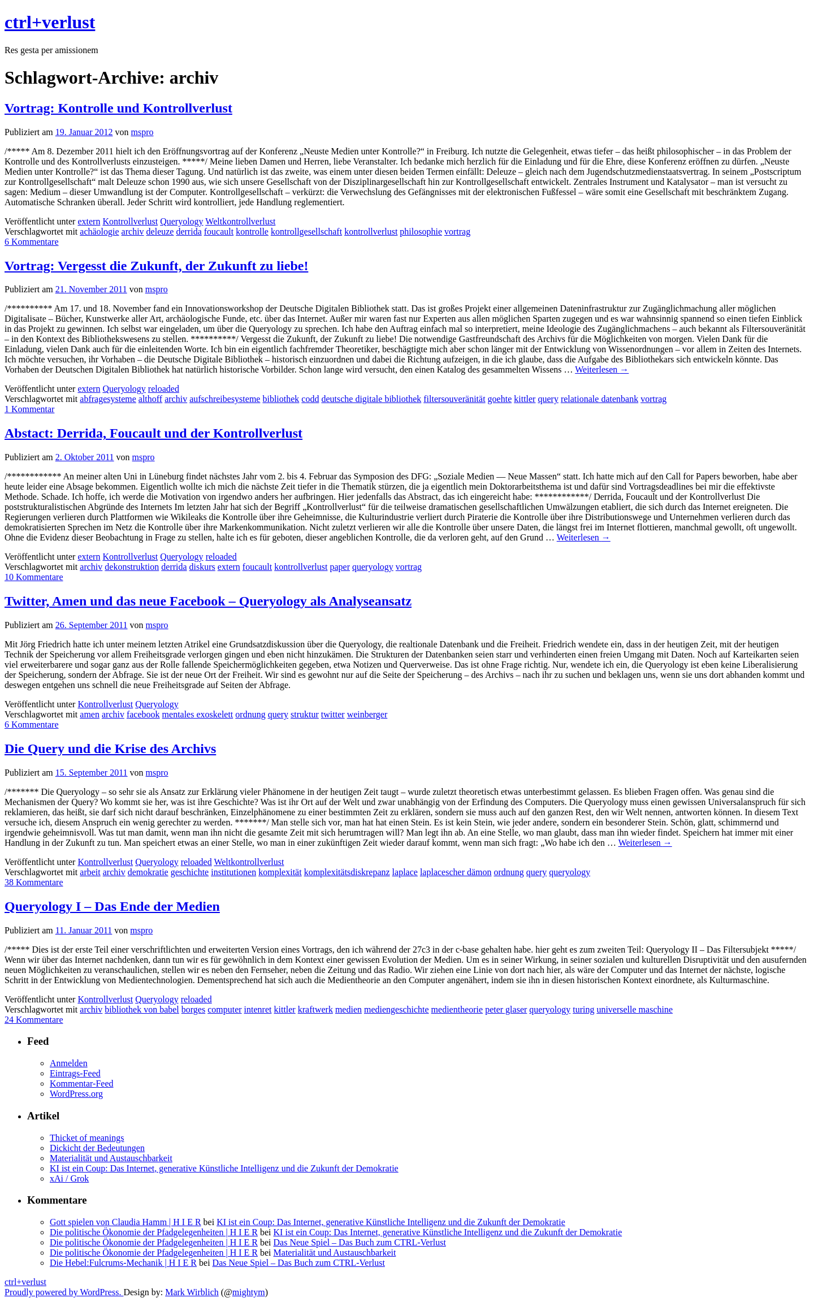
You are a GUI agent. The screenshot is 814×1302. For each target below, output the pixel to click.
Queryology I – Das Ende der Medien (112, 906)
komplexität (279, 872)
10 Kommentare (34, 577)
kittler (524, 399)
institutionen (233, 872)
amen (89, 714)
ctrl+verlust (50, 22)
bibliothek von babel (142, 1009)
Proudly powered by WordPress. (64, 1292)
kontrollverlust (370, 231)
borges (193, 1009)
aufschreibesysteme (224, 399)
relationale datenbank (599, 399)
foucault (218, 231)
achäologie (99, 231)
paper (340, 567)
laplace (405, 872)
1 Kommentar (29, 409)
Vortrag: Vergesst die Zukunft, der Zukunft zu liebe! (156, 265)
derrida (188, 231)
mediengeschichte (396, 1009)
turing (583, 1009)
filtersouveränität (454, 399)
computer (224, 1009)
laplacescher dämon (456, 872)
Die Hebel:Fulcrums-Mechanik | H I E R (123, 1263)
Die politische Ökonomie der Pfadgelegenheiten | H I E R (154, 1232)
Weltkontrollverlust (240, 221)
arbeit (90, 872)
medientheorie (457, 1009)
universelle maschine (634, 1009)
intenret (258, 1009)
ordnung (250, 714)
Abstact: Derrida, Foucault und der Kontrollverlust (153, 433)
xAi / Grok (69, 1178)
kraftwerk (315, 1009)
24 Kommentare (34, 1019)
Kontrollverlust (130, 221)
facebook (143, 714)
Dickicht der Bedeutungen (97, 1148)
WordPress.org (76, 1093)
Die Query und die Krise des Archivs (110, 748)
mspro (142, 132)
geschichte (190, 872)
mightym (248, 1292)
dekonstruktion (132, 567)
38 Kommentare (34, 882)
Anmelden (69, 1063)
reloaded (163, 388)
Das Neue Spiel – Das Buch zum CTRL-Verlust (360, 1242)
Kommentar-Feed (82, 1083)
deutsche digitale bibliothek (371, 399)
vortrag (457, 231)
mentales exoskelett (197, 714)
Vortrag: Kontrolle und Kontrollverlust (118, 108)
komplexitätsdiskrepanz (347, 872)
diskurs (202, 567)
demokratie (148, 872)
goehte (500, 399)
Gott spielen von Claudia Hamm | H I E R (125, 1222)
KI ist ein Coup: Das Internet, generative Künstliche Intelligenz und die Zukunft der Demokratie (224, 1168)
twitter (333, 714)
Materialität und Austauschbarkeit (111, 1158)
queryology (372, 567)
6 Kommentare (32, 241)
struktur (305, 714)
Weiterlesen (602, 369)
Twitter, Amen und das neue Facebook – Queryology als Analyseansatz (208, 601)
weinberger (367, 714)
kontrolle (252, 231)
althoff (150, 399)
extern (88, 221)
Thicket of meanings (87, 1138)
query (548, 399)
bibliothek (280, 399)
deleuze (160, 231)
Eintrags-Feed (75, 1073)
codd (310, 399)
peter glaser (506, 1009)
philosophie (421, 231)
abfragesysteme (108, 399)
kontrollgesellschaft (306, 231)
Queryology (181, 221)
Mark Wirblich (192, 1292)
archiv (133, 231)
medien (348, 1009)
